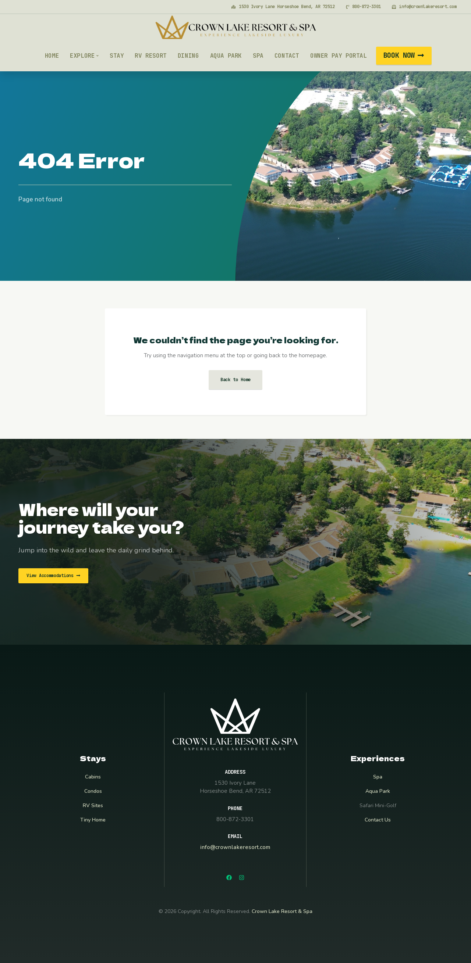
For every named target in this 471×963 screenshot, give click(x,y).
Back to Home (235, 380)
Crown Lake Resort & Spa (282, 911)
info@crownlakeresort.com (235, 847)
